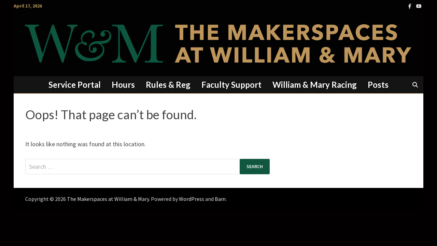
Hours (123, 85)
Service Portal (74, 85)
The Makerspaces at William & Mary (108, 198)
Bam (220, 198)
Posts (378, 85)
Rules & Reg (168, 85)
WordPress (191, 198)
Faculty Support (231, 85)
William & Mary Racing (314, 85)
